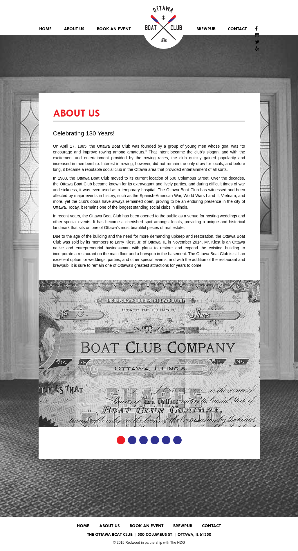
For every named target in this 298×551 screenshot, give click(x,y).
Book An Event (114, 28)
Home (45, 28)
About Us (74, 28)
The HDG (177, 543)
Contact (237, 28)
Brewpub (205, 28)
